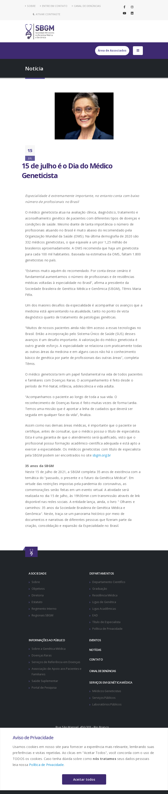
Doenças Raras (42, 655)
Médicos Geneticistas (107, 691)
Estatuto (37, 602)
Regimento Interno (44, 609)
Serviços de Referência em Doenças (56, 662)
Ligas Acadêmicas (104, 609)
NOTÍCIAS (95, 650)
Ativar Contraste (46, 14)
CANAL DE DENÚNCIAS (86, 6)
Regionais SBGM (43, 615)
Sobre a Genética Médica (49, 649)
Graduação (99, 589)
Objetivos (38, 589)
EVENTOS (95, 640)
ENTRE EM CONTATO (53, 6)
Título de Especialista (106, 622)
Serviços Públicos (104, 698)
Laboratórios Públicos (107, 704)
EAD (95, 615)
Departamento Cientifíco (109, 582)
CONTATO (96, 659)
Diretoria (38, 595)
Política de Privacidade (46, 764)
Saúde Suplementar (45, 681)
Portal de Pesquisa (45, 688)
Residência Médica (105, 595)
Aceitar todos (84, 779)
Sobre (36, 582)
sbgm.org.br (102, 455)
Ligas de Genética (104, 602)
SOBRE (30, 6)
